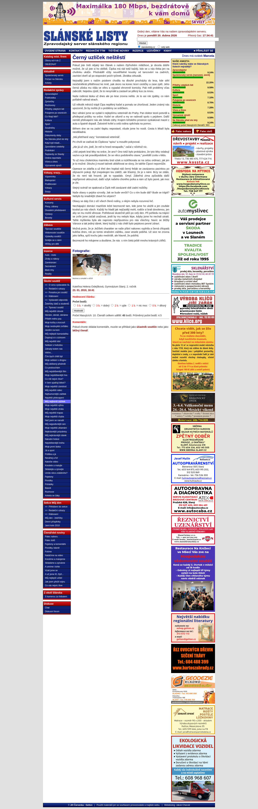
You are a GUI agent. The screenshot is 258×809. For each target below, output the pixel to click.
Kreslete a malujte (53, 465)
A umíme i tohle (52, 566)
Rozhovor (49, 492)
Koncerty (49, 202)
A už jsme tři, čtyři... (54, 574)
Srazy (48, 191)
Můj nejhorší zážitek (55, 401)
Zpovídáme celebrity (54, 146)
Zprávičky (49, 101)
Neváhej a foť (51, 458)
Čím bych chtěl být (54, 356)
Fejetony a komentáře (55, 544)
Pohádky (49, 484)
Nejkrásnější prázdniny (56, 431)
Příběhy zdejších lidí (54, 109)
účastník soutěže (147, 326)
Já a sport (49, 450)
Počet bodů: (80, 301)
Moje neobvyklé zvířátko (56, 326)
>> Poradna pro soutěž (56, 292)
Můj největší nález (53, 390)
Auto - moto (50, 255)
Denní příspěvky (53, 521)
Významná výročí (181, 115)
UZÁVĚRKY (154, 50)
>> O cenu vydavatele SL (57, 285)
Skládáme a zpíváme (55, 563)
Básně (48, 488)
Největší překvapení (54, 398)
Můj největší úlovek (54, 311)
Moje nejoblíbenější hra (56, 375)
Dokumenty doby (53, 135)
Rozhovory (50, 105)
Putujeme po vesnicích (56, 113)
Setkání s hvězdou (54, 345)
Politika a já (50, 454)
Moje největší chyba (54, 416)
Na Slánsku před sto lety (56, 139)
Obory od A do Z (53, 60)
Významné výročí (53, 165)
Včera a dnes (51, 161)
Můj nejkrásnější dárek (55, 435)
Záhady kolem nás (54, 349)
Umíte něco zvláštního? (56, 473)
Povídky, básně (52, 548)
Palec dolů (50, 540)
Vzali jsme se (51, 570)
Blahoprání (50, 180)
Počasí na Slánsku (54, 79)
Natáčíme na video (54, 555)
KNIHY (168, 50)
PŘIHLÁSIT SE (203, 50)
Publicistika (50, 98)
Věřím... (48, 352)
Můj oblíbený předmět (55, 364)
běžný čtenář (80, 330)
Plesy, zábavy (51, 206)
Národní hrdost (52, 439)
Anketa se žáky (52, 495)
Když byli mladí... (53, 143)
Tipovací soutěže (53, 229)
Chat (47, 607)
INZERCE (137, 50)
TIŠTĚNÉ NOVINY (118, 50)
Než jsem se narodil (54, 420)
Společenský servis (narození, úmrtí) (191, 75)
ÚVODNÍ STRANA (55, 50)
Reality (48, 274)
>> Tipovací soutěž (54, 307)
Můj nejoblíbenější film (55, 371)
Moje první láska (53, 446)
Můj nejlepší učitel (53, 578)
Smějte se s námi (53, 240)
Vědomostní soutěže (54, 232)
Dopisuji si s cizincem (55, 337)
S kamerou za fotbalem (56, 596)
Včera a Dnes (179, 110)
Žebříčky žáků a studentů (57, 304)
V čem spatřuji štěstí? (55, 382)
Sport (47, 124)
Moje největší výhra (54, 405)
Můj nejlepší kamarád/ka (56, 334)
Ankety (48, 83)
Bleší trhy (49, 270)
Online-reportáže (53, 158)
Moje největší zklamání (56, 428)
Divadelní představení (55, 210)
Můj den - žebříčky (54, 518)
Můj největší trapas (54, 413)
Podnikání (49, 150)
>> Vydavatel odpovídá (56, 300)
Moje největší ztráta (54, 409)
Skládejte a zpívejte (54, 469)
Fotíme (48, 551)
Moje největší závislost (55, 386)
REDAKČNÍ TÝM (95, 50)
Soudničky (50, 128)
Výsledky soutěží (53, 236)
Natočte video (51, 461)
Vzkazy (48, 188)
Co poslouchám (52, 367)
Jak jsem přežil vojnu (55, 581)
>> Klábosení (51, 296)
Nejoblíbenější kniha (54, 443)
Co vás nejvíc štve (53, 585)
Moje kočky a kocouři (55, 322)
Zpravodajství (51, 94)
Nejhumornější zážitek (55, 394)
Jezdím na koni (52, 330)
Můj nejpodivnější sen (55, 424)
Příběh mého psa (53, 319)
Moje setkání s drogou (55, 360)
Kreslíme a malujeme (55, 559)
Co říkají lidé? (51, 116)
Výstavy (48, 214)
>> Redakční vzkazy (55, 288)
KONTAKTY (76, 50)
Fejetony (49, 477)
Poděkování (50, 184)
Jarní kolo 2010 (52, 525)
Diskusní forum (52, 611)
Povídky (49, 480)
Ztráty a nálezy (52, 259)
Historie (48, 131)
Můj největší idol (52, 341)
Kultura (48, 120)
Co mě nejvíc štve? (54, 379)
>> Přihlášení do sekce (56, 506)
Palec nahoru (51, 536)
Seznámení (50, 266)
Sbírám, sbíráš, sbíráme (56, 315)
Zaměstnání (50, 262)
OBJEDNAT (50, 64)
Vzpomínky (50, 176)
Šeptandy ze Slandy (54, 154)
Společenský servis (54, 75)
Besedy (48, 218)
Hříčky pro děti (52, 244)
